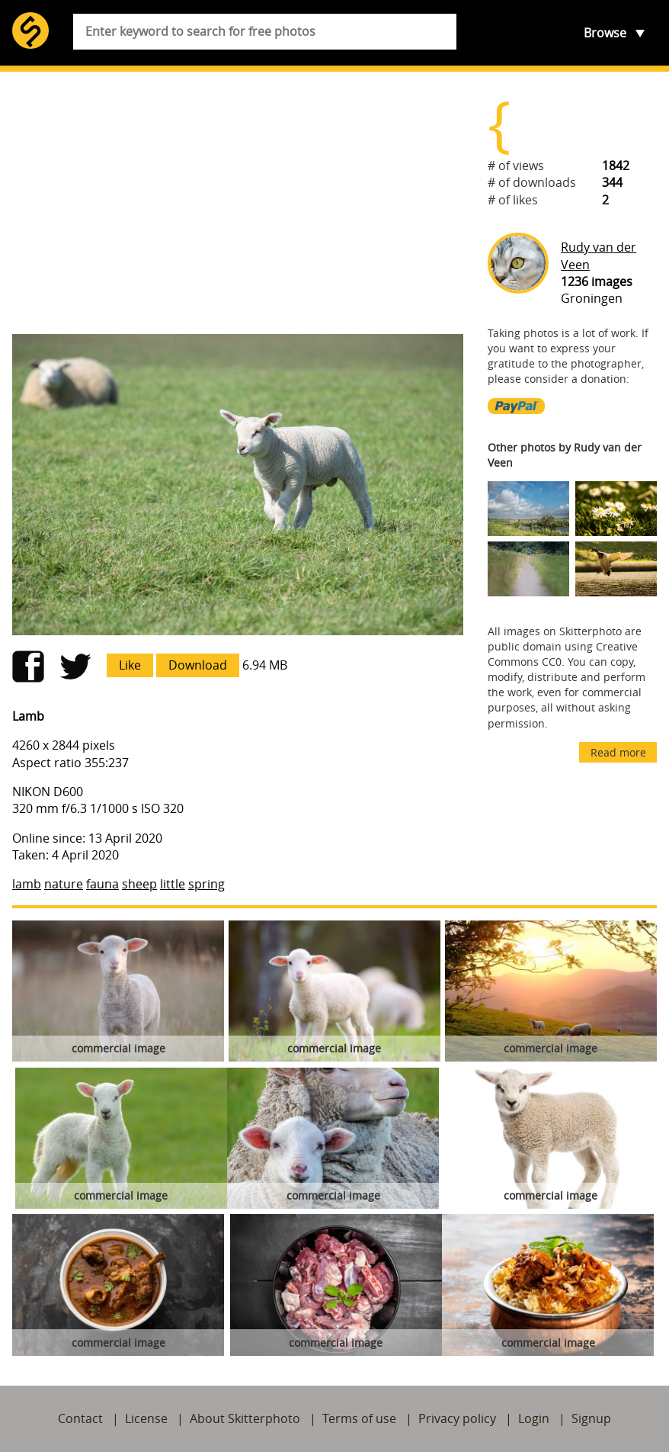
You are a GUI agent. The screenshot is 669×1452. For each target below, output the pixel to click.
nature (63, 883)
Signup (591, 1418)
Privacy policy (457, 1418)
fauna (102, 883)
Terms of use (359, 1418)
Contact (80, 1418)
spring (206, 883)
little (172, 883)
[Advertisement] (237, 203)
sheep (139, 883)
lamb (26, 883)
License (146, 1418)
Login (533, 1418)
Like (130, 665)
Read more (618, 752)
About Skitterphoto (245, 1418)
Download (197, 665)
